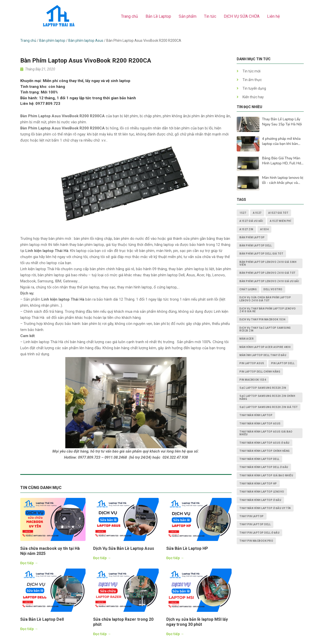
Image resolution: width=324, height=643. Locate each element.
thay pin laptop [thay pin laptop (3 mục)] (251, 516)
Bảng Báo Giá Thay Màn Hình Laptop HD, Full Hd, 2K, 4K (282, 161)
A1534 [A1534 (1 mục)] (264, 229)
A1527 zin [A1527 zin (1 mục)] (246, 229)
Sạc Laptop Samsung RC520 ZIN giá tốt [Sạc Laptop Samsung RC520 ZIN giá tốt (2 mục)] (268, 407)
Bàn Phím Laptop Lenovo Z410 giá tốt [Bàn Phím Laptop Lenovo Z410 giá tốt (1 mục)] (267, 272)
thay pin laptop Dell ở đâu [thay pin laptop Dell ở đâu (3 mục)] (259, 532)
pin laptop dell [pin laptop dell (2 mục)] (283, 363)
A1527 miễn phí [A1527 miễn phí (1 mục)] (280, 221)
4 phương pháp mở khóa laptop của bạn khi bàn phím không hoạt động (281, 141)
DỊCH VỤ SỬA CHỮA (241, 16)
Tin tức (210, 16)
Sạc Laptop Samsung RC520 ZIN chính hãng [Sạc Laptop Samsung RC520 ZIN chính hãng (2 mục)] (267, 397)
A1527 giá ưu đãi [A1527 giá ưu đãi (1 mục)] (251, 221)
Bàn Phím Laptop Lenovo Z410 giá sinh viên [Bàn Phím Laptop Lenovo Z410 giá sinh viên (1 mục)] (267, 263)
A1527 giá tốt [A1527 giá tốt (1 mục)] (278, 212)
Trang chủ (129, 16)
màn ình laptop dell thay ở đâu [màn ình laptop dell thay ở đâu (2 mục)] (262, 355)
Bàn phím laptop (52, 40)
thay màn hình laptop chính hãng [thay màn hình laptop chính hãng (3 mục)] (264, 451)
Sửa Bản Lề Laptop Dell (42, 619)
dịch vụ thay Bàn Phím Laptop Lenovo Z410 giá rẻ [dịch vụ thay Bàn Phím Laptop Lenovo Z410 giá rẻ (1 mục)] (267, 310)
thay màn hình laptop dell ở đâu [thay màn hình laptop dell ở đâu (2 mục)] (263, 467)
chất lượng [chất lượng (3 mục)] (248, 289)
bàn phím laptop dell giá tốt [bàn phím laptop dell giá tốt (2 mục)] (261, 253)
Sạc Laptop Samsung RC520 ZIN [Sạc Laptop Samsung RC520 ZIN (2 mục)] (262, 387)
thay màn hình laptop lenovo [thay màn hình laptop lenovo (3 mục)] (261, 491)
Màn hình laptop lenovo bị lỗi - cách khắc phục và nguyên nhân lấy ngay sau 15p (282, 180)
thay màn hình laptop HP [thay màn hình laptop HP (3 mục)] (258, 483)
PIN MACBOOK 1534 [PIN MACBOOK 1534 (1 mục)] (252, 379)
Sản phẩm (187, 16)
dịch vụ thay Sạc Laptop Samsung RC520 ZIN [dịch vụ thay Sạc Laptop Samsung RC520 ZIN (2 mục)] (265, 329)
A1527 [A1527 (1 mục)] (257, 212)
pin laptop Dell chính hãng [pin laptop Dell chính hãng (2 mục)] (259, 371)
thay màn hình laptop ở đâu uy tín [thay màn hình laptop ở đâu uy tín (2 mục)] (265, 508)
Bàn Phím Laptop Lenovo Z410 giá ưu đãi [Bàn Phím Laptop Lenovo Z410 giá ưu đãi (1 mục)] (269, 281)
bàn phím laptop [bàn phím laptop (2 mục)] (252, 237)
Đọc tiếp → (29, 563)
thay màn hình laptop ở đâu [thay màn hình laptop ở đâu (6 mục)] (260, 500)
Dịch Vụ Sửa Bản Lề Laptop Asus (123, 548)
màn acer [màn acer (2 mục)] (246, 338)
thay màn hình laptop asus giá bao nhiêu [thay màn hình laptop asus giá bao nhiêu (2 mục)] (266, 433)
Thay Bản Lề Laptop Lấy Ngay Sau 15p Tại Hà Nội (282, 122)
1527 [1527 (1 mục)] (242, 212)
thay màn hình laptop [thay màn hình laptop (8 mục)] (255, 415)
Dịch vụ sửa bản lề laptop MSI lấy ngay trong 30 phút (197, 622)
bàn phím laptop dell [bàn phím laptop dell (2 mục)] (255, 245)
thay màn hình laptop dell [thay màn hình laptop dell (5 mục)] (259, 459)
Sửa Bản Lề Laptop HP (187, 548)
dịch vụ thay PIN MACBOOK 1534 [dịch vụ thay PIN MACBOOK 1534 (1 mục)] (262, 319)
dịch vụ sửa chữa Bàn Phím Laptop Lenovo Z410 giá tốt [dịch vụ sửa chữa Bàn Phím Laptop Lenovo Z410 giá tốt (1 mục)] (265, 299)
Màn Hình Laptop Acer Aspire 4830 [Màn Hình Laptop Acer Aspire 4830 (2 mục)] (265, 347)
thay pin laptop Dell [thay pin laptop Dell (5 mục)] (255, 524)
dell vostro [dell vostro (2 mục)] (273, 289)
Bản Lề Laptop (158, 16)
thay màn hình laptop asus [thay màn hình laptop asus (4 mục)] (260, 423)
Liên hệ (273, 16)
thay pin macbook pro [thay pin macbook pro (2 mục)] (256, 540)
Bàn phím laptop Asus (85, 40)
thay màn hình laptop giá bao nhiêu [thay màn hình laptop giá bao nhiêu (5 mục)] (266, 475)
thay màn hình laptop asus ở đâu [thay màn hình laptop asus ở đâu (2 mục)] (264, 442)
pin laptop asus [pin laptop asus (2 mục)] (251, 363)
